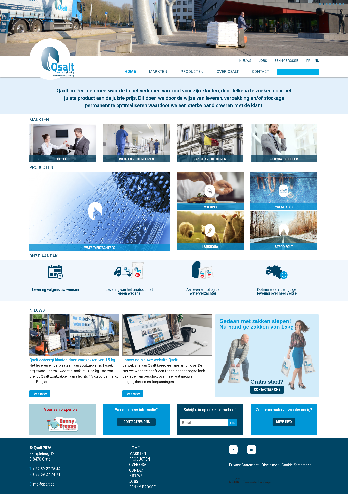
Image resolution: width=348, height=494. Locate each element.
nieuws (245, 61)
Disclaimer (270, 465)
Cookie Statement (296, 465)
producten (192, 71)
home (130, 71)
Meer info (284, 422)
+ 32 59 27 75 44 (46, 468)
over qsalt (228, 71)
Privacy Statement (244, 465)
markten (158, 71)
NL (317, 61)
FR (308, 61)
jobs (263, 61)
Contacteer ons (267, 390)
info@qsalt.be (43, 484)
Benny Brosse (286, 61)
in (251, 449)
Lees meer (39, 394)
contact (260, 71)
